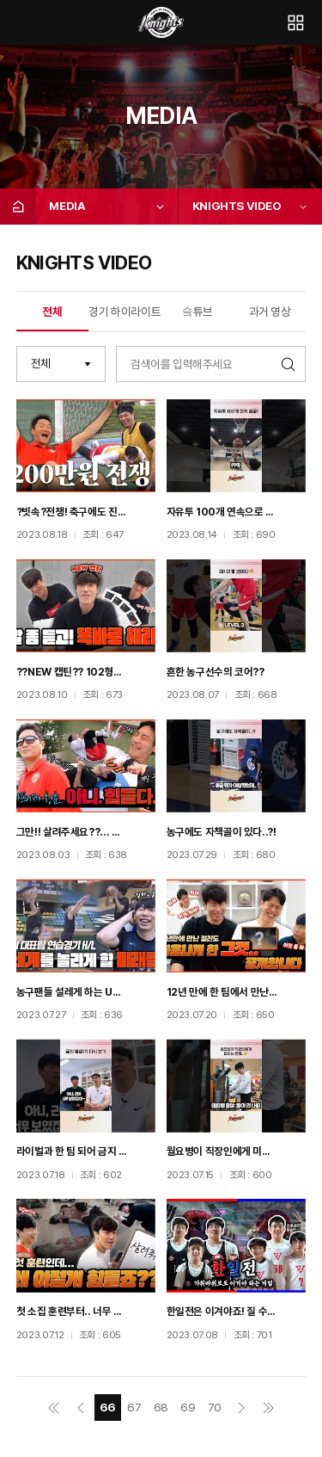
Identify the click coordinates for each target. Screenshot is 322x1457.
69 (187, 1407)
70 (215, 1407)
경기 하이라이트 (124, 311)
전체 (52, 311)
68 (161, 1407)
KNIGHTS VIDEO (237, 206)
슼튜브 (197, 311)
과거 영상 (270, 311)
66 (108, 1407)
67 (134, 1407)
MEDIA (67, 206)
